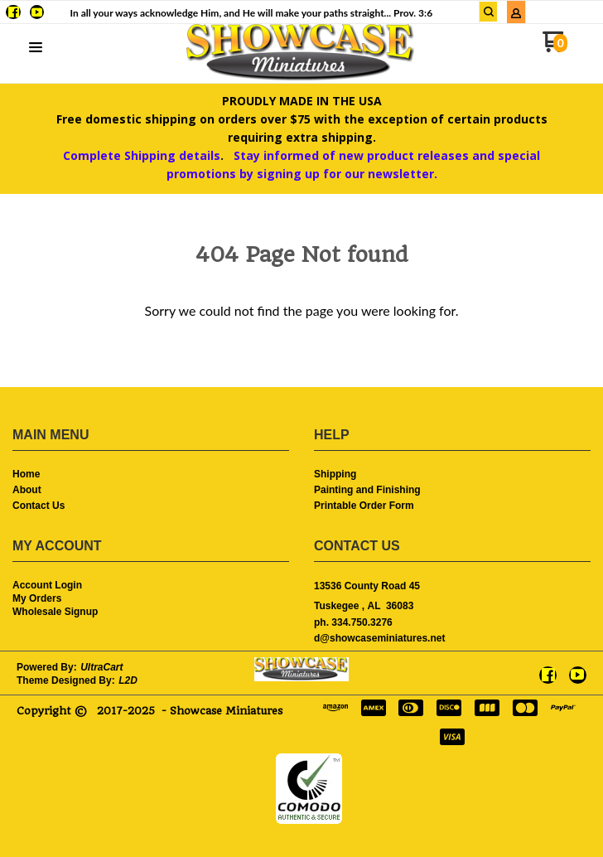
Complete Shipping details (141, 155)
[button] (36, 48)
